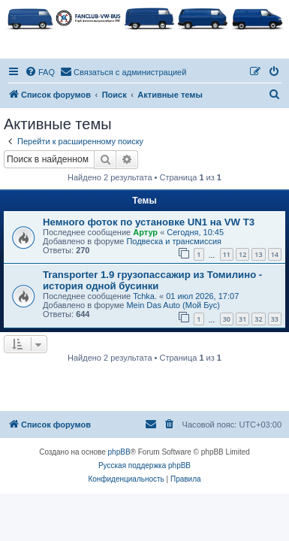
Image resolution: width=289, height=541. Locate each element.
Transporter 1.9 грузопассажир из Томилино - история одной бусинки (152, 280)
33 (274, 319)
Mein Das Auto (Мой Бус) (172, 305)
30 (226, 319)
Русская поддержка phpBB (144, 465)
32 (258, 319)
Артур (145, 232)
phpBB (119, 452)
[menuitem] (40, 72)
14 (274, 254)
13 (258, 254)
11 (226, 254)
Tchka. (145, 296)
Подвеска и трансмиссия (173, 241)
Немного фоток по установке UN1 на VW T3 (148, 222)
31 (242, 319)
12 (242, 254)
